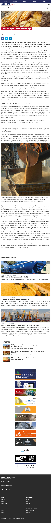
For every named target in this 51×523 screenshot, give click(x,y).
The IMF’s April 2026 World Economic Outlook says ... (22, 361)
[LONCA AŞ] (25, 458)
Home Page (3, 521)
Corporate (3, 499)
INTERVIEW (28, 503)
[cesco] (25, 425)
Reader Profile (4, 503)
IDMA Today (29, 512)
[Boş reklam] (25, 384)
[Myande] (25, 433)
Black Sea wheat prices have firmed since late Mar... (22, 354)
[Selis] (25, 409)
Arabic (24, 1)
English (5, 1)
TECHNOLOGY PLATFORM (31, 508)
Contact (2, 512)
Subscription (3, 508)
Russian (34, 1)
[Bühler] (25, 417)
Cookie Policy (10, 521)
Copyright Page (4, 501)
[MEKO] (25, 450)
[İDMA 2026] (25, 374)
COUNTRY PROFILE (30, 507)
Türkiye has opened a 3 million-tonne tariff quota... (22, 348)
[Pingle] (25, 401)
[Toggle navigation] (48, 4)
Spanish (15, 1)
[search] (47, 8)
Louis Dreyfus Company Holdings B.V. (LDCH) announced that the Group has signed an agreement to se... (24, 280)
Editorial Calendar (5, 507)
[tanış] (25, 442)
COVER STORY (29, 501)
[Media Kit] (25, 466)
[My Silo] (25, 392)
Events (2, 505)
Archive (2, 510)
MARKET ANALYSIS (30, 510)
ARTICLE (28, 505)
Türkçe (44, 1)
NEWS (27, 499)
